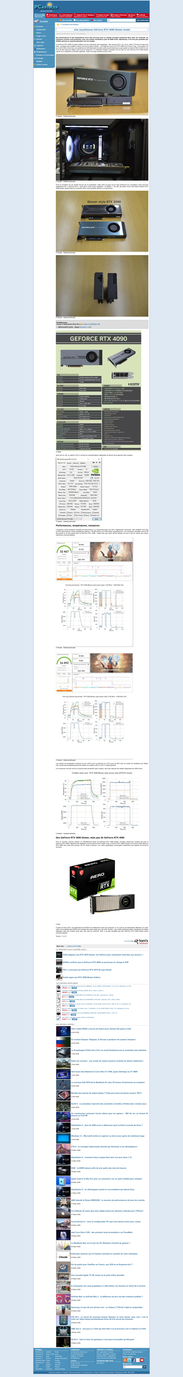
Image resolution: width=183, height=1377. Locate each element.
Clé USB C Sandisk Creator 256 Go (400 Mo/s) (78, 1017)
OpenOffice (58, 1356)
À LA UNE (40, 15)
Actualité (44, 21)
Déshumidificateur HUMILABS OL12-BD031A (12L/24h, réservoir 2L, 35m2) (87, 995)
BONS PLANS (102, 15)
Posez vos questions (129, 1354)
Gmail (48, 1362)
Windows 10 (39, 1354)
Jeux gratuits (75, 1367)
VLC (37, 1367)
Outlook (48, 1365)
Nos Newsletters (82, 20)
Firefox (48, 1360)
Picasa (57, 1367)
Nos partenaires (87, 1372)
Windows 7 (39, 1358)
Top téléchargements (77, 1354)
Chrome (48, 1358)
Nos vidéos (97, 20)
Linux (37, 1365)
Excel (56, 1354)
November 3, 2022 (85, 327)
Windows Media (60, 1369)
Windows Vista (40, 1360)
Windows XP (40, 1362)
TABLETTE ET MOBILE (84, 15)
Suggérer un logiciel (77, 1356)
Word (56, 1352)
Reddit (64, 936)
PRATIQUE (52, 15)
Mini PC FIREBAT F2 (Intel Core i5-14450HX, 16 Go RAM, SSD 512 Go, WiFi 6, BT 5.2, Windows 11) (96, 1004)
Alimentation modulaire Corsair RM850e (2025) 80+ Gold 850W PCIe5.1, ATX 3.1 (89, 1013)
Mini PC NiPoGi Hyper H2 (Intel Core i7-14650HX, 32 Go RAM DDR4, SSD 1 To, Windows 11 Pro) (95, 1008)
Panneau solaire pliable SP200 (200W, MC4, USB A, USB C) (82, 990)
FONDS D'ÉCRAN (119, 15)
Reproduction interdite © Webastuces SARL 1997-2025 (117, 1372)
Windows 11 (39, 1352)
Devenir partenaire (75, 1372)
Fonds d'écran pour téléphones (106, 1358)
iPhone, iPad (50, 1354)
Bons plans (100, 1363)
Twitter (48, 1367)
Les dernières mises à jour (79, 1352)
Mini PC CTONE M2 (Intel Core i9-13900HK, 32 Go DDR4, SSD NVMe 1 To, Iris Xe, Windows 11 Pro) (96, 986)
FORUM (142, 15)
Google (57, 1360)
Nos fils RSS (67, 20)
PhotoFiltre (39, 1369)
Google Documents (61, 1358)
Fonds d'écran (75, 1363)
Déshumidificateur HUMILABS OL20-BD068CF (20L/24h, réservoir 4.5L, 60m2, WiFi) (91, 999)
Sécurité (57, 1365)
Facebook (49, 1369)
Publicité (65, 1372)
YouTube (57, 1362)
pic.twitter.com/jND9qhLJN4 (90, 324)
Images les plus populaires (79, 1365)
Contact (96, 1372)
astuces (111, 1352)
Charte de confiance (55, 1372)
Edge (47, 1356)
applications (104, 1352)
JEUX (131, 15)
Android (48, 1352)
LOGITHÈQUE (65, 15)
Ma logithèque (75, 1358)
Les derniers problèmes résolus (132, 1352)
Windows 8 (39, 1356)
